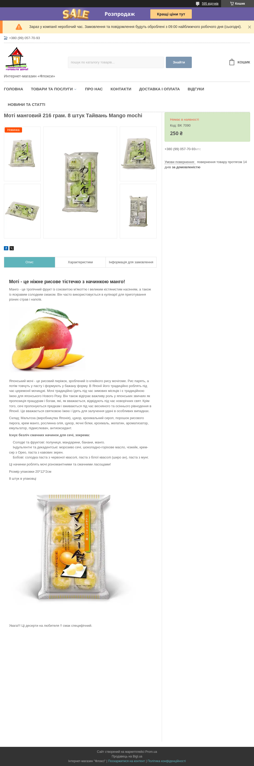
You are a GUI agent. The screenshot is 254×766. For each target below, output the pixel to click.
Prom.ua (151, 752)
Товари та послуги (52, 89)
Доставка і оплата (159, 89)
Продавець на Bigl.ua (127, 756)
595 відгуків (210, 3)
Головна (13, 89)
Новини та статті (26, 104)
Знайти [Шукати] (179, 62)
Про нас (94, 89)
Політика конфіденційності (166, 761)
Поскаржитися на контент (126, 761)
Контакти (120, 89)
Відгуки (196, 89)
